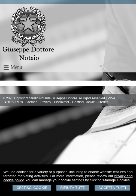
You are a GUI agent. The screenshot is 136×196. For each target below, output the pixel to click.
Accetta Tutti (112, 187)
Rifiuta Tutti (72, 187)
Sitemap (31, 102)
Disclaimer (61, 102)
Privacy (45, 102)
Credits (103, 102)
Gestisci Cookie (31, 187)
